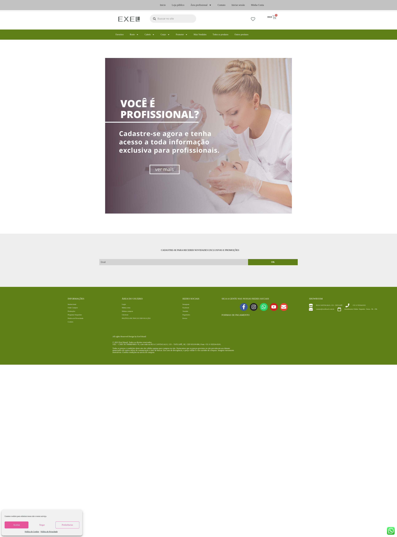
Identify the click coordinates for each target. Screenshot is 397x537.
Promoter (182, 34)
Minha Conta (257, 5)
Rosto (134, 34)
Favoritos (120, 34)
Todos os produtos (220, 34)
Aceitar (16, 525)
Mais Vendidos (200, 34)
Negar (42, 525)
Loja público (178, 5)
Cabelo (149, 34)
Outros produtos (242, 34)
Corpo (165, 34)
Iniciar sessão (238, 5)
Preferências (67, 525)
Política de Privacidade (49, 532)
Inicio (163, 5)
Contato (221, 5)
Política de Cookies (32, 532)
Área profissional (200, 5)
